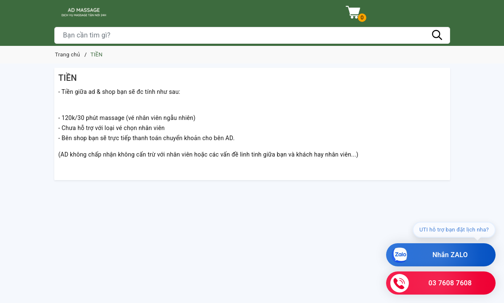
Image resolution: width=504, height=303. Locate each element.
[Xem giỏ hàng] (353, 12)
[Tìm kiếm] (437, 35)
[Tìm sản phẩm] (252, 35)
